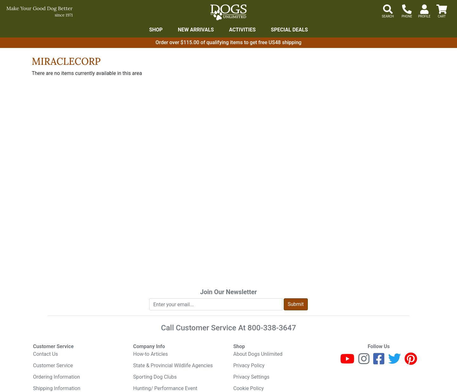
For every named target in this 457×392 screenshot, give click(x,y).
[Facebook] (378, 362)
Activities (242, 30)
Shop (156, 30)
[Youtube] (347, 362)
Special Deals (289, 30)
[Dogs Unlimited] (228, 12)
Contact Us (45, 354)
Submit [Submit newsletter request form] (296, 304)
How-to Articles (150, 354)
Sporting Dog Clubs (155, 377)
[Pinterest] (411, 362)
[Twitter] (394, 362)
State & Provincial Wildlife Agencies (173, 365)
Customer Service (53, 365)
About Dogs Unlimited (257, 354)
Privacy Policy (249, 365)
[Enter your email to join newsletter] (215, 304)
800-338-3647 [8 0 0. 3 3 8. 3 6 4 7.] (272, 327)
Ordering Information (56, 377)
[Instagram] (363, 362)
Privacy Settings (251, 377)
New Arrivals (196, 30)
